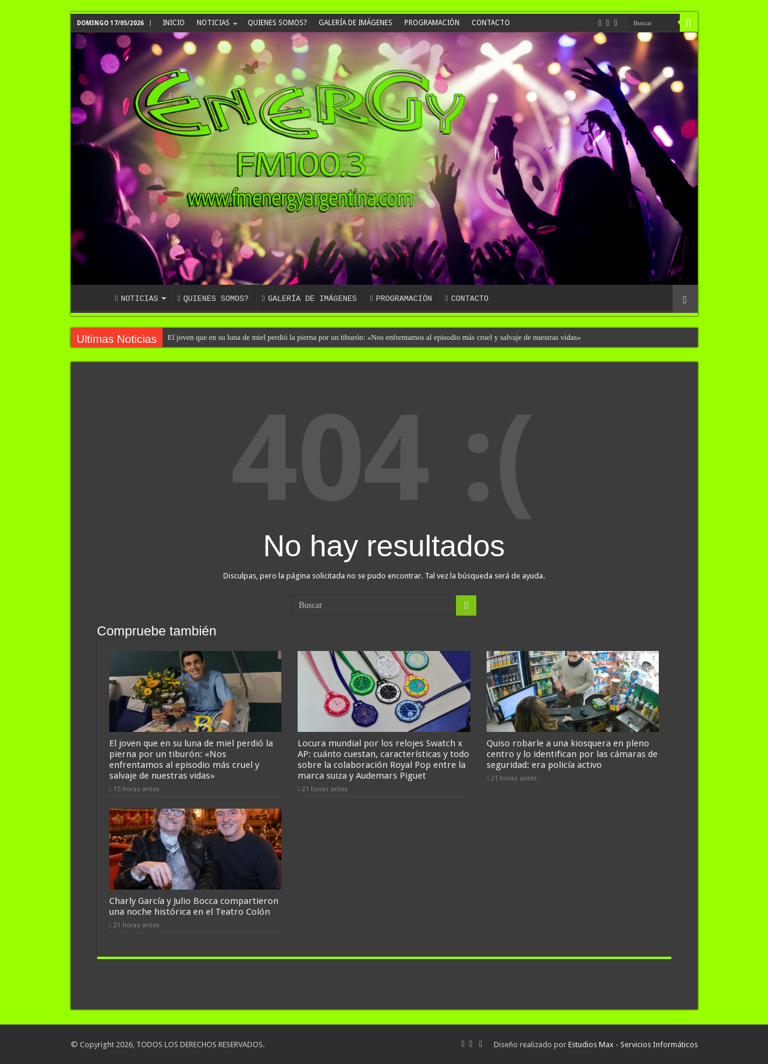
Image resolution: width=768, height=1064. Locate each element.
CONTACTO (491, 23)
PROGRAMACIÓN (432, 23)
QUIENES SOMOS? (277, 23)
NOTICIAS (213, 23)
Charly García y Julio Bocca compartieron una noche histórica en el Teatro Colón (193, 906)
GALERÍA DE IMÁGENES (355, 23)
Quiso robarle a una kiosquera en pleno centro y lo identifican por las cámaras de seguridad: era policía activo (572, 754)
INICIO (174, 23)
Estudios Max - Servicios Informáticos (633, 1044)
